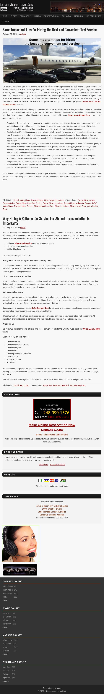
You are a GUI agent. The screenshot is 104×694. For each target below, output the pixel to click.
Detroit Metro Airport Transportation (28, 200)
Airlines (78, 16)
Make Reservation (57, 464)
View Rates (43, 464)
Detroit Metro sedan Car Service (77, 203)
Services (25, 16)
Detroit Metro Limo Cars (53, 203)
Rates (37, 16)
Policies (66, 16)
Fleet (14, 16)
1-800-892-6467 (52, 430)
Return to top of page (52, 688)
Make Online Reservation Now (52, 425)
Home (4, 16)
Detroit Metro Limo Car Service (29, 203)
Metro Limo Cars (62, 206)
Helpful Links (93, 16)
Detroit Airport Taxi (21, 385)
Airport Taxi (47, 385)
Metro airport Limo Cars (79, 115)
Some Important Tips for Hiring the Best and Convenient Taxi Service (50, 29)
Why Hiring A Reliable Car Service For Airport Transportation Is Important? (46, 221)
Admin (23, 34)
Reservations (51, 16)
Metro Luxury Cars (78, 206)
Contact (6, 22)
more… (6, 600)
